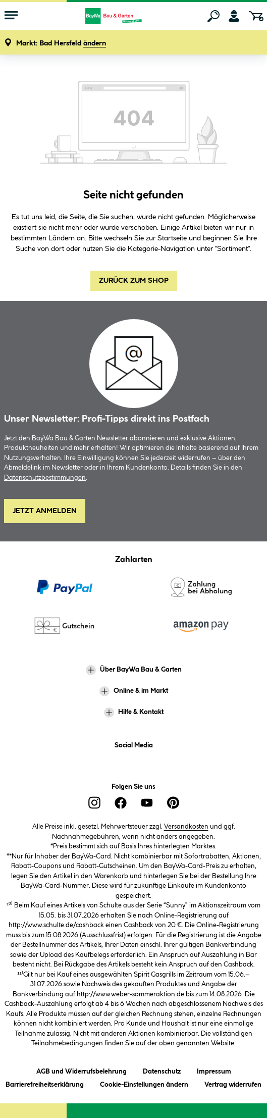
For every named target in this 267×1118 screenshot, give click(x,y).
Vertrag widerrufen (232, 1085)
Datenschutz (162, 1070)
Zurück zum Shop (134, 280)
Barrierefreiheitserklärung (45, 1083)
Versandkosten (186, 827)
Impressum (214, 1070)
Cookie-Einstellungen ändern (144, 1083)
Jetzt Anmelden (45, 511)
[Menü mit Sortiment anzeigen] (11, 16)
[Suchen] (213, 16)
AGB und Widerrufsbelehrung (81, 1070)
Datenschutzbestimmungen (45, 478)
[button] (61, 43)
